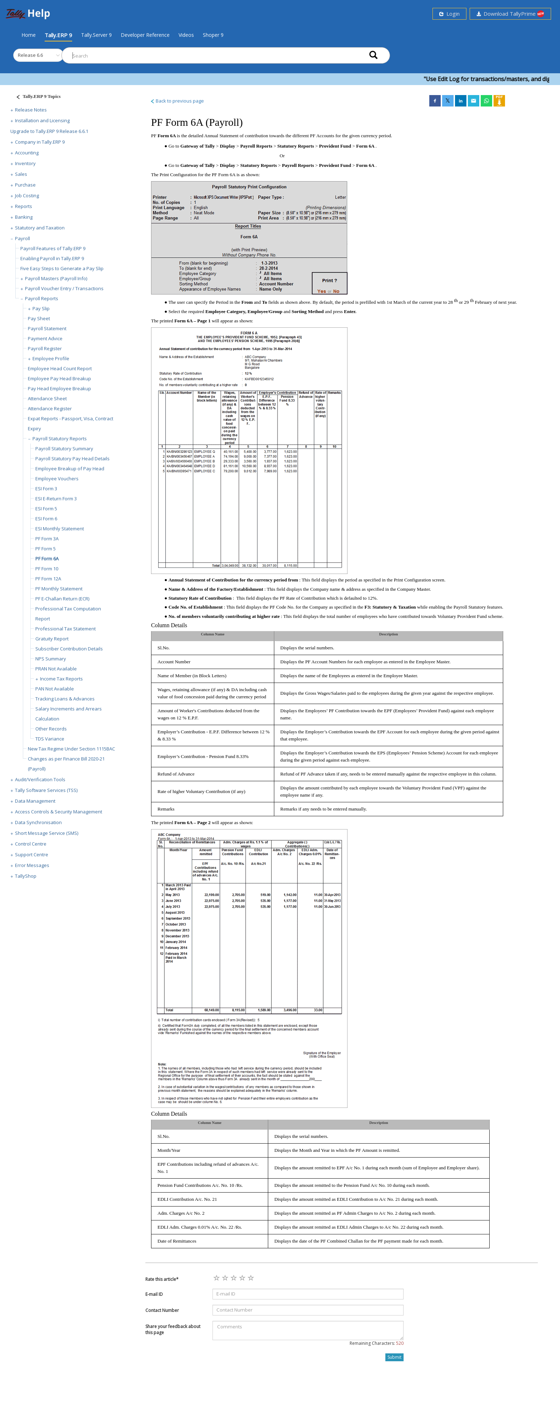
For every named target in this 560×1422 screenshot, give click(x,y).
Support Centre (31, 854)
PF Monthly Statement (58, 588)
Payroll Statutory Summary (64, 448)
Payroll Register (45, 348)
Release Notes (31, 109)
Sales (21, 174)
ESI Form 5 (46, 508)
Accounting (27, 152)
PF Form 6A (47, 558)
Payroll (22, 238)
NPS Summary (50, 658)
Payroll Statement (47, 328)
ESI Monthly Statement (59, 528)
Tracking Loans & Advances (65, 698)
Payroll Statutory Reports (59, 438)
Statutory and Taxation (40, 227)
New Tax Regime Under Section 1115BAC (71, 748)
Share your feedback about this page (172, 1329)
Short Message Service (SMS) (46, 833)
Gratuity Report (52, 638)
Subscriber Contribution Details (69, 648)
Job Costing (27, 195)
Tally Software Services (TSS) (46, 790)
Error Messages (32, 865)
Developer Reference (145, 34)
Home (28, 34)
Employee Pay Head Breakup (59, 378)
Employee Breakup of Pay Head (69, 468)
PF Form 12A (48, 578)
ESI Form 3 (46, 488)
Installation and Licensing (42, 120)
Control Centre (30, 844)
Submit (394, 1357)
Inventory (25, 163)
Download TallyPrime (510, 14)
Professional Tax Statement (65, 628)
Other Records (51, 728)
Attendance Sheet (47, 398)
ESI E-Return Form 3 (56, 498)
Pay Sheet (39, 318)
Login (449, 13)
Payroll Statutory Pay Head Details (72, 458)
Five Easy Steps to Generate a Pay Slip (62, 268)
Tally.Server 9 (96, 34)
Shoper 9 (213, 34)
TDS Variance (49, 738)
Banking (23, 217)
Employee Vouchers (57, 478)
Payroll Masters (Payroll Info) (56, 278)
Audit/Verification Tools (40, 779)
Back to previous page (177, 101)
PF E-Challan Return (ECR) (62, 598)
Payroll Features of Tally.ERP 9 (52, 248)
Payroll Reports (41, 298)
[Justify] (36, 97)
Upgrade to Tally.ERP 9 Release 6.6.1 (49, 131)
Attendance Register (50, 408)
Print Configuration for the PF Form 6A (198, 174)
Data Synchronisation (38, 822)
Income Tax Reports (61, 678)
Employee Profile (50, 358)
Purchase (25, 185)
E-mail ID (154, 1294)
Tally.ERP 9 (58, 35)
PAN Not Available (54, 688)
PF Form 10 (46, 568)
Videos (186, 34)
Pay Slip (41, 308)
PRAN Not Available (56, 668)
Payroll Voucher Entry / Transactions (64, 288)
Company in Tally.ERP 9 (40, 142)
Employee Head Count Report (60, 368)
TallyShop (25, 876)
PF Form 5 (45, 548)
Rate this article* (162, 1279)
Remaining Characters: (377, 1343)
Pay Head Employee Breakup (59, 388)
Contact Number (162, 1310)
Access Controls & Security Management (58, 811)
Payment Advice (45, 338)
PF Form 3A (47, 538)
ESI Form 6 (46, 518)
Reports (23, 206)
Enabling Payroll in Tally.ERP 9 (52, 258)
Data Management (35, 801)
